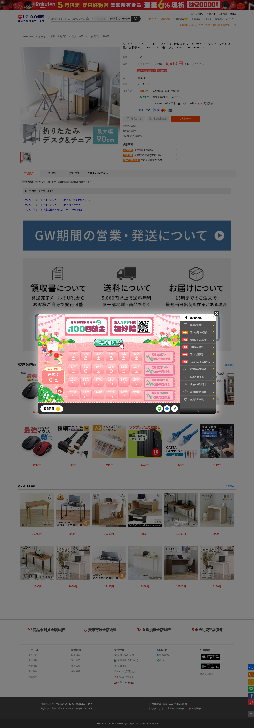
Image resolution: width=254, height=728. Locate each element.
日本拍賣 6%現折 (198, 332)
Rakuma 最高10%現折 (198, 361)
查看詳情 (49, 408)
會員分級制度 (198, 399)
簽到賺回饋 (198, 317)
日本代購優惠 (198, 354)
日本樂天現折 (198, 347)
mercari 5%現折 (198, 339)
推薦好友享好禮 (198, 369)
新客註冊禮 (198, 324)
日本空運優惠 (198, 376)
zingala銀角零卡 (198, 384)
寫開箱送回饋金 (198, 391)
